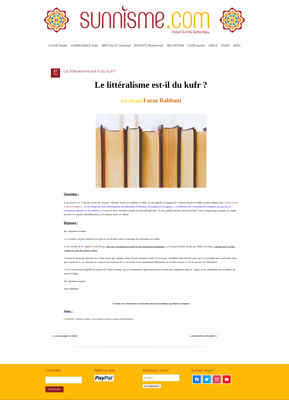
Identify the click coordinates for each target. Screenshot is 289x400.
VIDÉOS (212, 45)
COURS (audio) (196, 45)
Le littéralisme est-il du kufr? (90, 71)
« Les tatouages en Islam (65, 336)
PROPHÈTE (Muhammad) (148, 45)
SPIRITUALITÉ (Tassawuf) (116, 45)
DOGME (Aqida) (57, 45)
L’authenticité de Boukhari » (203, 336)
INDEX (237, 45)
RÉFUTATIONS (175, 45)
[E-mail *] (161, 377)
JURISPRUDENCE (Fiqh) (84, 45)
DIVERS (225, 45)
